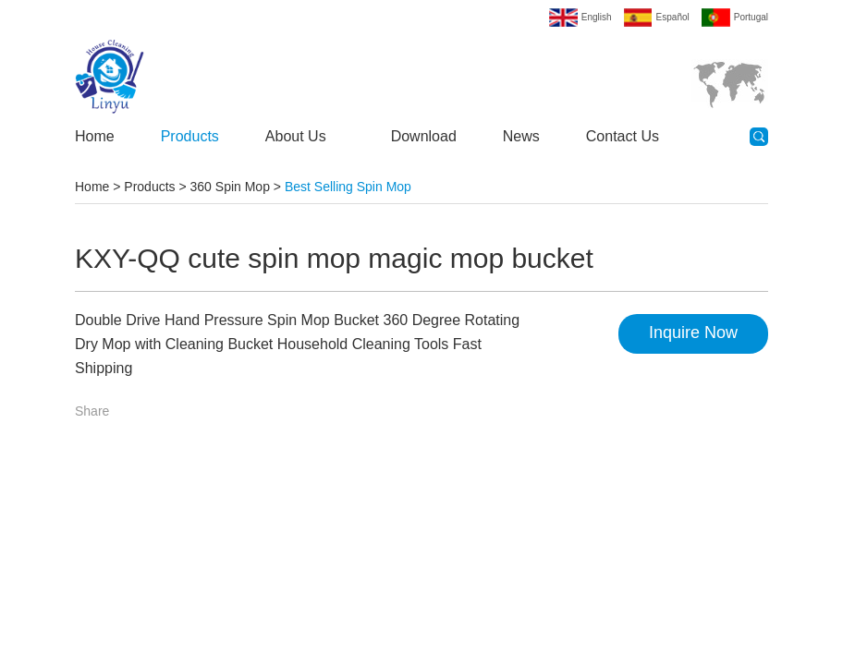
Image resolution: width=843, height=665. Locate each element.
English (596, 17)
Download (424, 136)
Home (95, 136)
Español (673, 17)
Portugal (751, 17)
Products (190, 136)
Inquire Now (693, 332)
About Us (295, 136)
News (521, 136)
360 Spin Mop (230, 186)
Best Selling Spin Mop (348, 186)
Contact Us (622, 136)
